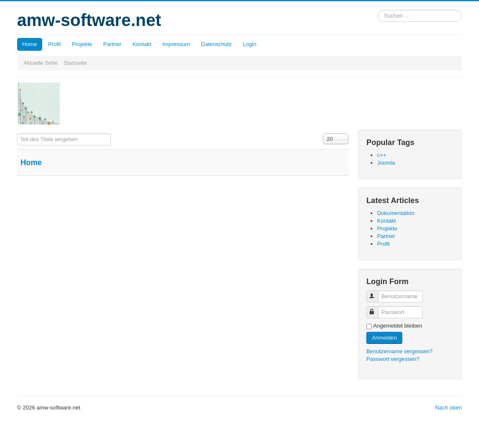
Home (29, 44)
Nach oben (448, 407)
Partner (112, 44)
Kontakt (142, 44)
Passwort (376, 308)
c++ (381, 155)
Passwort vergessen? (392, 359)
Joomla (386, 163)
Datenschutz (216, 44)
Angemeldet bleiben (397, 325)
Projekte (82, 44)
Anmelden (384, 337)
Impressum (176, 44)
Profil (54, 44)
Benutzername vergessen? (399, 351)
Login (249, 44)
